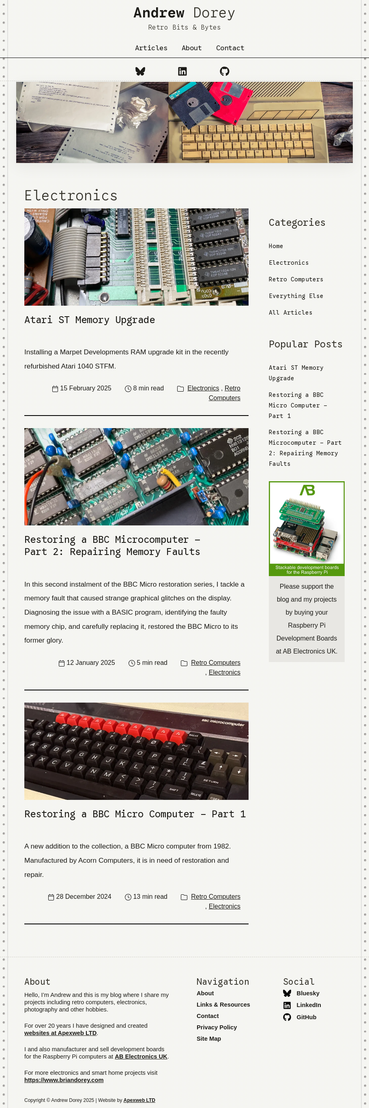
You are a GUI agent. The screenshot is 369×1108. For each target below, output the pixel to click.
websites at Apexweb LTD (60, 1033)
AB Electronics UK (141, 1056)
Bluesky (301, 993)
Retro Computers (215, 662)
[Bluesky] (140, 70)
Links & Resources (223, 1004)
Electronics (203, 388)
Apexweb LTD (139, 1100)
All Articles (291, 312)
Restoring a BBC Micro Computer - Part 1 (298, 405)
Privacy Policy (217, 1027)
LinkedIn (302, 1005)
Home (276, 246)
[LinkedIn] (182, 70)
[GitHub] (225, 70)
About (192, 47)
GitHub (300, 1017)
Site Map (209, 1038)
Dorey (184, 17)
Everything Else (296, 296)
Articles (151, 47)
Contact (230, 47)
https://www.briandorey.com (63, 1080)
